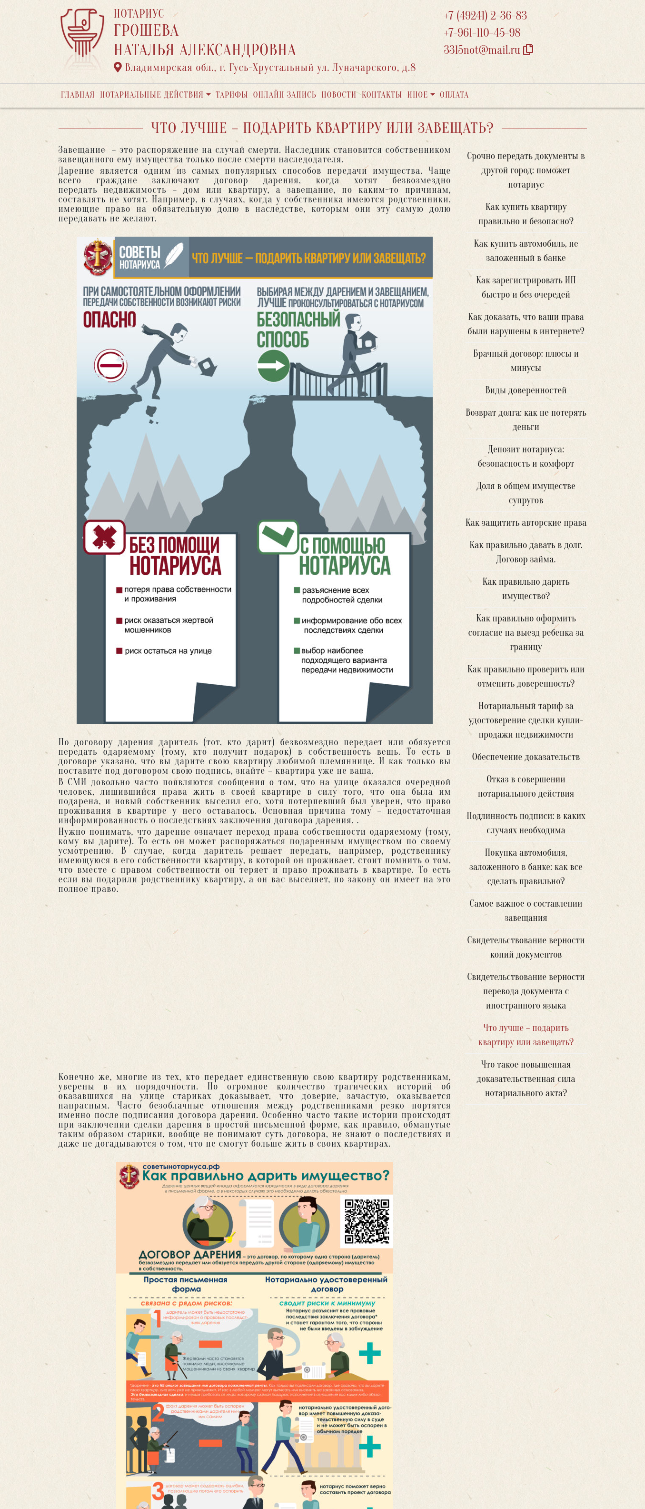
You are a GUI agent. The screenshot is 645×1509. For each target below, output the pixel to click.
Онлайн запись (285, 95)
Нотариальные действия (152, 95)
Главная (78, 95)
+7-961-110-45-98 (482, 33)
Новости (339, 95)
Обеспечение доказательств (526, 756)
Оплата (454, 95)
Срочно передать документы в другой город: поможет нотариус (526, 170)
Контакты (382, 95)
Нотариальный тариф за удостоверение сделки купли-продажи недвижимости (525, 720)
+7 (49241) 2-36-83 (485, 16)
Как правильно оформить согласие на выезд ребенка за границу (526, 632)
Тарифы (232, 95)
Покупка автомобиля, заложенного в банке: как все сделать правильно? (526, 867)
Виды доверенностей (525, 390)
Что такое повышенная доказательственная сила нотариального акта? (526, 1079)
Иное (417, 95)
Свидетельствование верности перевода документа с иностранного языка (526, 991)
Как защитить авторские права (526, 522)
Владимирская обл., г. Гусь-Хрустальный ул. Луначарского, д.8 (265, 67)
